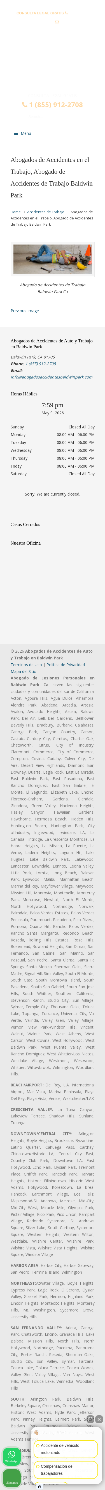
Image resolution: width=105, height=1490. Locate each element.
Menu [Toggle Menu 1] (22, 133)
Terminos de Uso (26, 664)
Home (16, 212)
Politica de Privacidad (65, 664)
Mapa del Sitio (23, 671)
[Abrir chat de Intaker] (39, 1486)
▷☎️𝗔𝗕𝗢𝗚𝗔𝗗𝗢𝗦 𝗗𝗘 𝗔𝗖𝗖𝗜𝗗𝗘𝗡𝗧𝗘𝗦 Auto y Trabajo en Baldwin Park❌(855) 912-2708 (53, 69)
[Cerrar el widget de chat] (99, 1419)
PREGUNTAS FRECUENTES (53, 4)
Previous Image (25, 310)
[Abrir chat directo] (90, 1419)
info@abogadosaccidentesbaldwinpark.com (52, 31)
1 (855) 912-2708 (52, 104)
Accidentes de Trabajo (45, 212)
